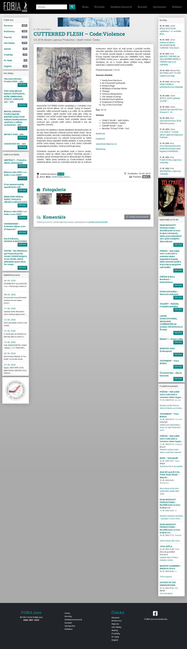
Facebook (100, 138)
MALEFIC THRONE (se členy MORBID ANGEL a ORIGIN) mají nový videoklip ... (170, 59)
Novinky (99, 6)
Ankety (115, 630)
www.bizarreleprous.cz (106, 144)
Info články (116, 627)
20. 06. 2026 (10, 353)
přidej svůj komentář (137, 217)
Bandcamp (101, 149)
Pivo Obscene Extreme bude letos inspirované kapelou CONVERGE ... (170, 147)
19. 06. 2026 (10, 342)
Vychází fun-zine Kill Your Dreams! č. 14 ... (171, 109)
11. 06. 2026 (10, 308)
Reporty (115, 624)
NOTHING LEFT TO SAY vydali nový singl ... (170, 73)
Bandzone (100, 133)
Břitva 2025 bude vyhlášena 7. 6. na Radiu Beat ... (170, 30)
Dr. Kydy (115, 636)
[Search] (51, 6)
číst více (22, 85)
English (115, 640)
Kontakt (142, 6)
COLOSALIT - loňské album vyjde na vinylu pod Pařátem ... (171, 133)
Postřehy (116, 633)
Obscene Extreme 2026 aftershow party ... (170, 121)
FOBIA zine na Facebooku (156, 615)
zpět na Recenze (42, 29)
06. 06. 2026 (10, 280)
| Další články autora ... (61, 176)
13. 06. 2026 (10, 331)
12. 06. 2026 (10, 319)
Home (85, 6)
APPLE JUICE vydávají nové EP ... (170, 98)
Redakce (177, 6)
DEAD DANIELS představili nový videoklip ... (171, 86)
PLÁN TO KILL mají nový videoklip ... (170, 160)
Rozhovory (116, 620)
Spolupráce (159, 6)
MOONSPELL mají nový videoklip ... (170, 171)
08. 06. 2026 (10, 294)
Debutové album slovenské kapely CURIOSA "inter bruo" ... (170, 44)
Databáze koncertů (121, 6)
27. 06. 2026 (10, 364)
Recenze (115, 617)
